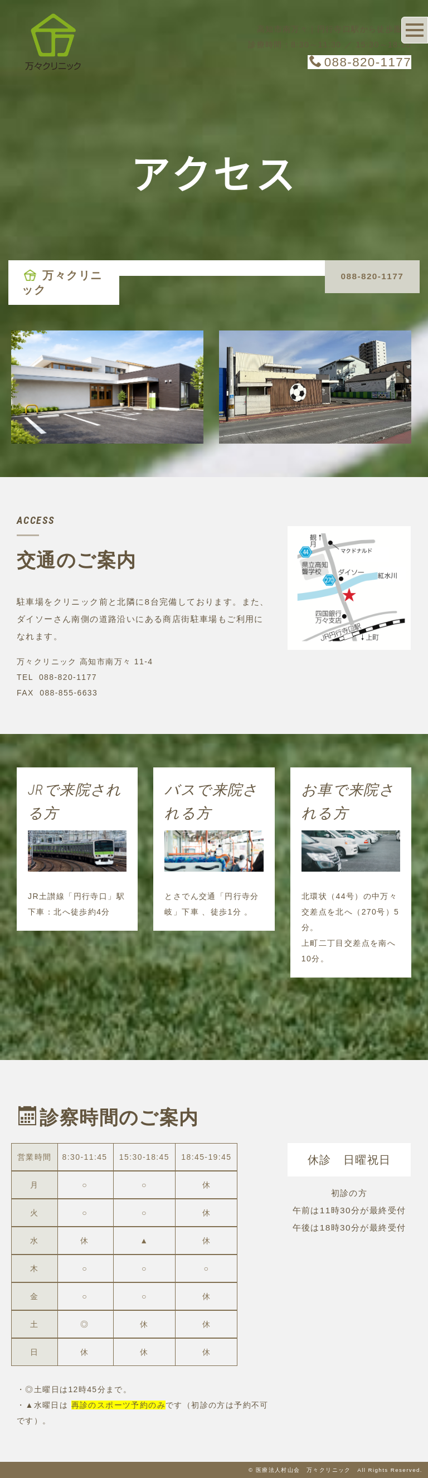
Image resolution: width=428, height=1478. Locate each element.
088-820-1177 (360, 62)
